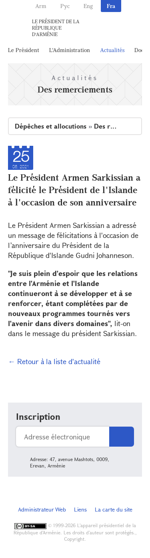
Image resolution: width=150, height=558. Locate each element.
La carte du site (113, 509)
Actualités (112, 50)
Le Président (23, 50)
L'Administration (69, 50)
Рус (65, 6)
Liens (80, 509)
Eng (88, 6)
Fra (111, 6)
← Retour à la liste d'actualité (54, 361)
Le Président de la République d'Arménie (56, 27)
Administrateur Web (42, 509)
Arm (40, 6)
